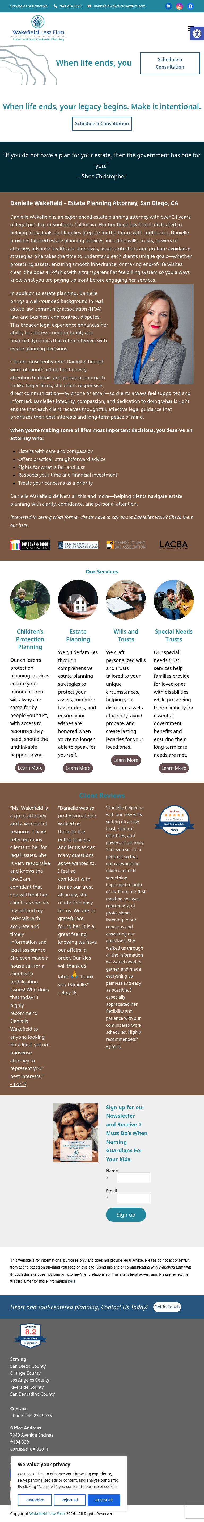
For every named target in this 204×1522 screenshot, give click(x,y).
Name (112, 1174)
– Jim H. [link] (113, 1046)
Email (111, 1194)
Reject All (70, 1499)
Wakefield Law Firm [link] (47, 1513)
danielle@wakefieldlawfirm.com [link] (119, 5)
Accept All (104, 1499)
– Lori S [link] (18, 1084)
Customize (35, 1499)
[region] (69, 1483)
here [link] (71, 1281)
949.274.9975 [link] (71, 5)
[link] (197, 33)
